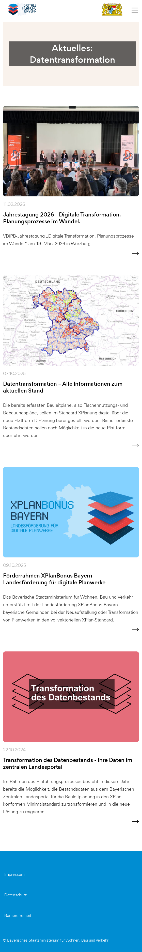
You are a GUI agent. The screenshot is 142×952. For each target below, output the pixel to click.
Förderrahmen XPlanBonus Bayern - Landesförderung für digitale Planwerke (54, 579)
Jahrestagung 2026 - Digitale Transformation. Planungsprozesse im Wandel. (62, 218)
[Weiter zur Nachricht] (135, 253)
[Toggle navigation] (134, 10)
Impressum (14, 874)
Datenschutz (15, 895)
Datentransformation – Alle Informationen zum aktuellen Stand (62, 387)
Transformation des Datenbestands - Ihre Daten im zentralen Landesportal (67, 763)
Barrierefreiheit (17, 915)
